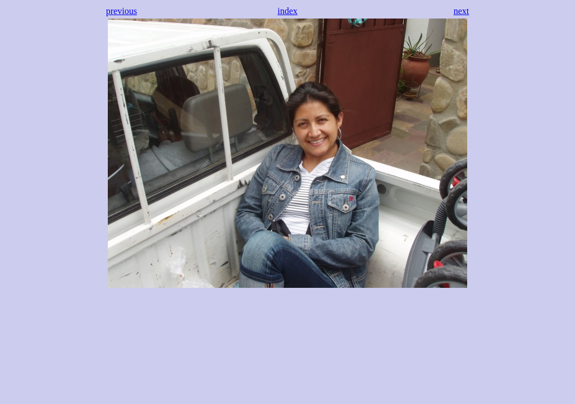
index (287, 11)
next (461, 11)
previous (121, 11)
